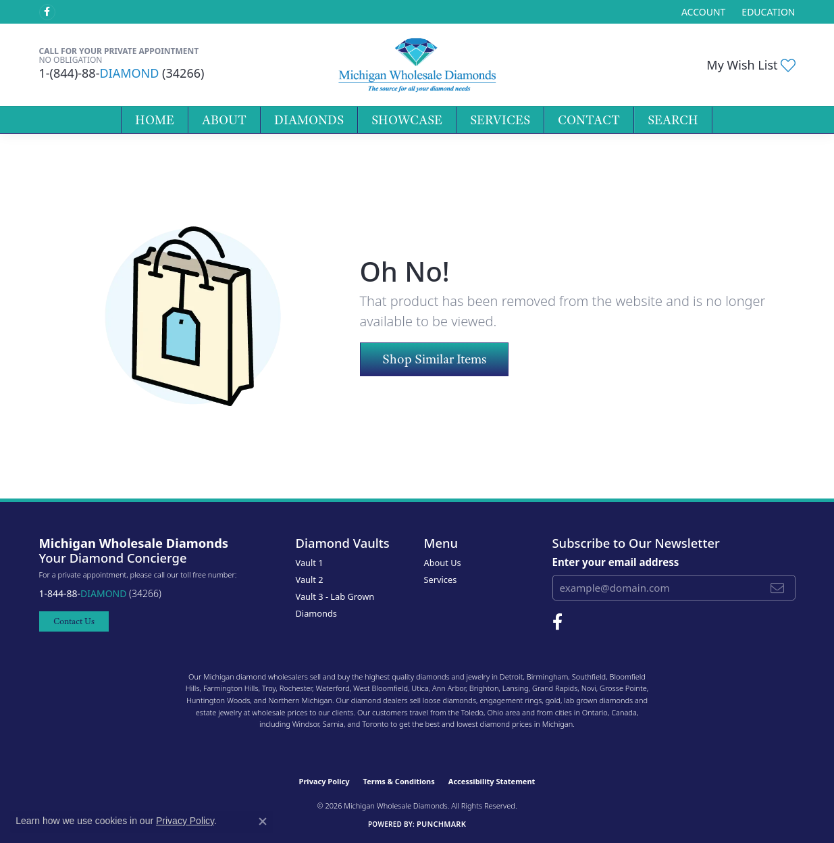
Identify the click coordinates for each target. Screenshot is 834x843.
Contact (589, 119)
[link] (767, 12)
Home (154, 119)
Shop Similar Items (434, 359)
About (224, 119)
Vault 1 (309, 563)
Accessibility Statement (492, 781)
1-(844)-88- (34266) (122, 73)
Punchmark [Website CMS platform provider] (441, 824)
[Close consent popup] (263, 821)
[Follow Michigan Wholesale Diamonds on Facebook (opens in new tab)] (47, 12)
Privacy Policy (324, 781)
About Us (442, 563)
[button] (702, 12)
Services (500, 119)
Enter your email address (615, 562)
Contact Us (74, 621)
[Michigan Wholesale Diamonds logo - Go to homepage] (417, 65)
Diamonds (309, 119)
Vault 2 (309, 579)
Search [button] (673, 119)
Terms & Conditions (399, 781)
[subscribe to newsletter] (777, 588)
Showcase (406, 119)
